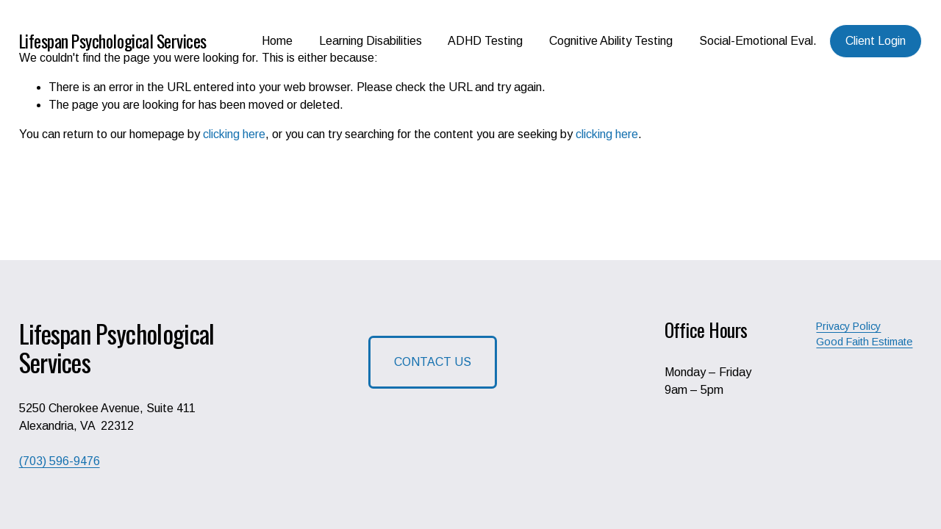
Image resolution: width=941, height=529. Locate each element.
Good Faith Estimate (864, 342)
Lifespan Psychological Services (113, 41)
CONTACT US (432, 362)
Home (277, 41)
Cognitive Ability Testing (611, 41)
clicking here (234, 134)
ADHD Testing (485, 41)
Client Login (875, 41)
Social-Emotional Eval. (758, 41)
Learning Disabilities (370, 41)
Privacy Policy (848, 326)
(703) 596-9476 (59, 461)
